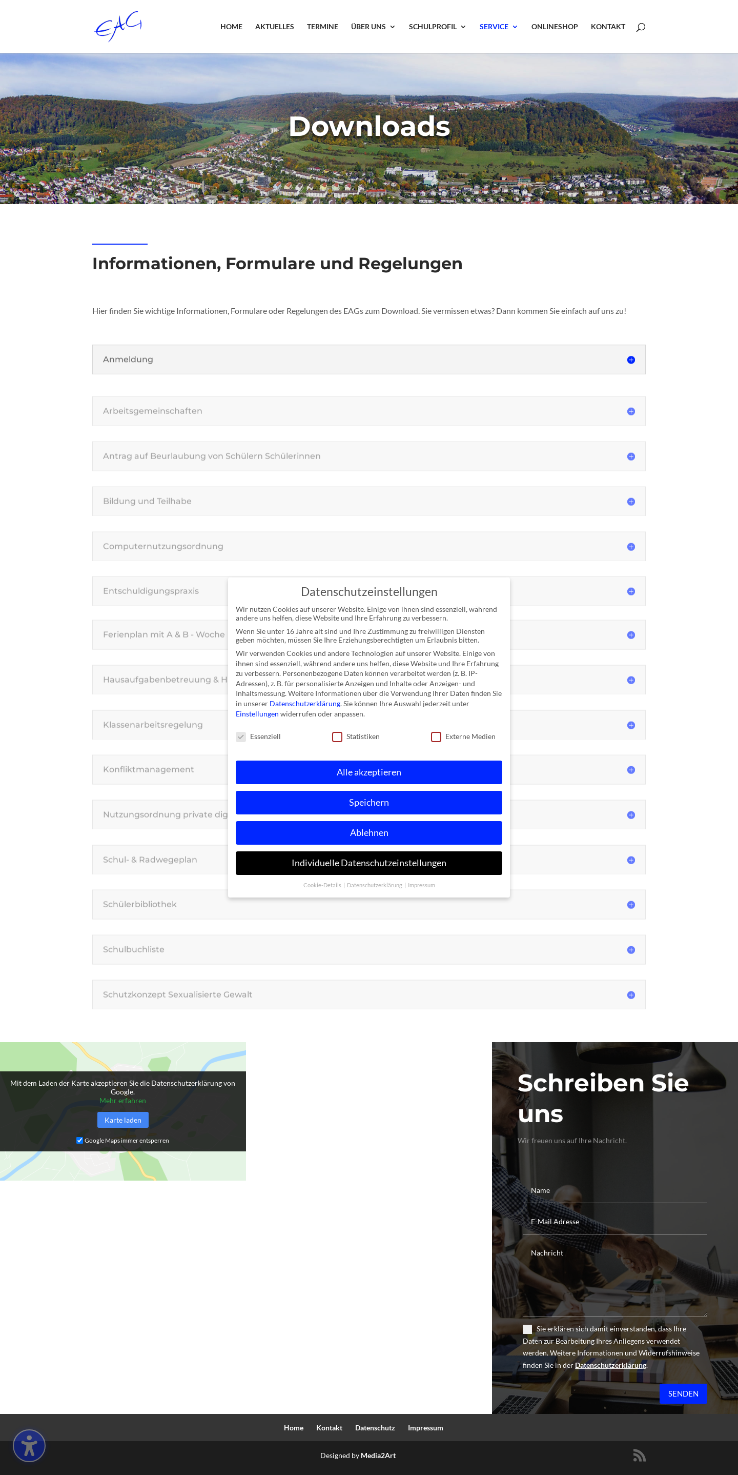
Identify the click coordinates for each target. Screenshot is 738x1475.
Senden (683, 1393)
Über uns (368, 27)
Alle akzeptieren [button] (369, 771)
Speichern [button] (369, 801)
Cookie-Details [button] (322, 884)
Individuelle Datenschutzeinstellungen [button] (369, 861)
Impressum (425, 1427)
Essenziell (258, 735)
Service (494, 27)
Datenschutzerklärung (610, 1365)
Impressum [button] (421, 884)
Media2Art (378, 1455)
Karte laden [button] (123, 1119)
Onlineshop (554, 27)
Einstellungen (257, 712)
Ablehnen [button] (369, 831)
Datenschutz (375, 1427)
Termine (322, 27)
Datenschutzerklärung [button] (375, 884)
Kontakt (608, 27)
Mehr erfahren (122, 1100)
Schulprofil (433, 27)
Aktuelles (274, 27)
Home (231, 27)
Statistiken (356, 735)
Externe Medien (463, 735)
